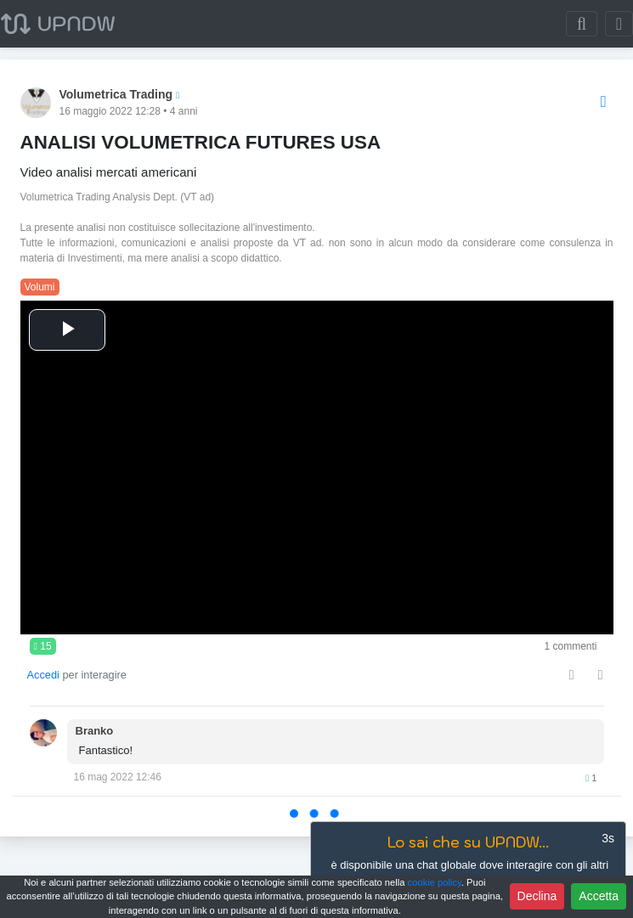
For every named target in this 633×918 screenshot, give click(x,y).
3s (608, 838)
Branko (95, 730)
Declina (537, 896)
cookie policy (434, 882)
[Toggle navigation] (619, 24)
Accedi (43, 674)
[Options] (603, 102)
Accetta (599, 896)
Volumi (40, 287)
